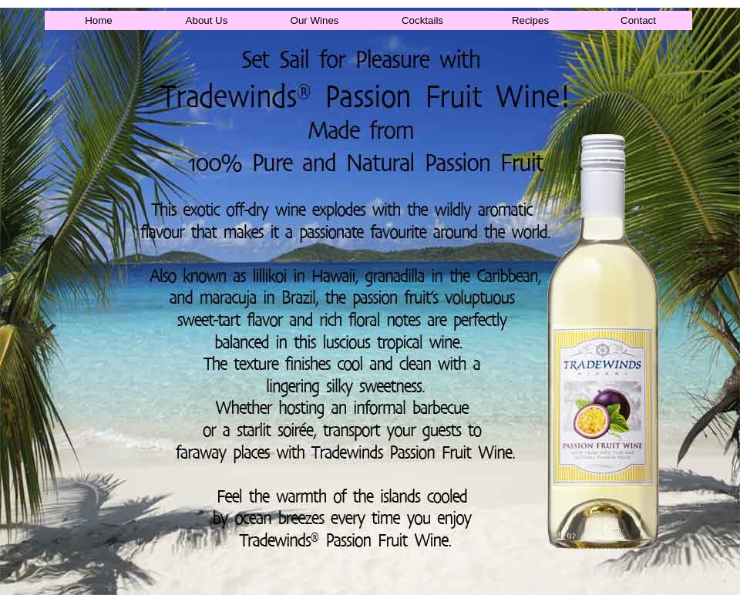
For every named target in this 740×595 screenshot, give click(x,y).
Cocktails (422, 20)
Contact (638, 20)
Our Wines (315, 20)
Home (99, 20)
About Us (207, 20)
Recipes (530, 20)
